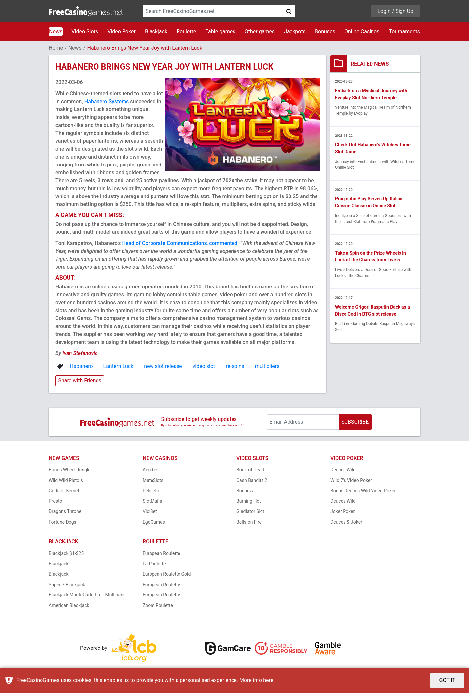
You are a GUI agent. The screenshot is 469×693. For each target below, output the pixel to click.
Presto (55, 501)
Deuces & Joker (346, 522)
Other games (260, 31)
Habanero (81, 366)
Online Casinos (362, 31)
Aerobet (151, 469)
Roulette (186, 31)
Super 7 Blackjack (67, 584)
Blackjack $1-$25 (66, 553)
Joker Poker (342, 511)
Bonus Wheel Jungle (70, 469)
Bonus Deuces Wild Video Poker (363, 490)
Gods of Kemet (64, 490)
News (55, 31)
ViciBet (150, 511)
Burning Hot (248, 501)
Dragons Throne (65, 511)
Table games (220, 31)
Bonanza (245, 490)
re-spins (235, 366)
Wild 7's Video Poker (351, 480)
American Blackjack (69, 605)
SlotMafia (152, 501)
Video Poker (121, 31)
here (268, 680)
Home (56, 48)
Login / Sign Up (395, 11)
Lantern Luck (118, 366)
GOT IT (447, 680)
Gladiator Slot (250, 511)
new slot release (163, 366)
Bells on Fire (249, 522)
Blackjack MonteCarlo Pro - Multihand (87, 594)
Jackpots (295, 31)
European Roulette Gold (167, 574)
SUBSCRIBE (355, 422)
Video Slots (84, 31)
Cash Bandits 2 (251, 480)
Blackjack (156, 31)
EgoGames (154, 522)
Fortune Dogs (62, 522)
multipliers (267, 366)
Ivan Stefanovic (79, 353)
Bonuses (325, 31)
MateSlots (153, 480)
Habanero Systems (106, 101)
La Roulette (154, 563)
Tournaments (404, 31)
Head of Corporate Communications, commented (180, 243)
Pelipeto (151, 490)
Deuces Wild (343, 469)
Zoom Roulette (158, 605)
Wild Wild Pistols (66, 480)
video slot (204, 366)
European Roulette (161, 553)
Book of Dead (250, 469)
